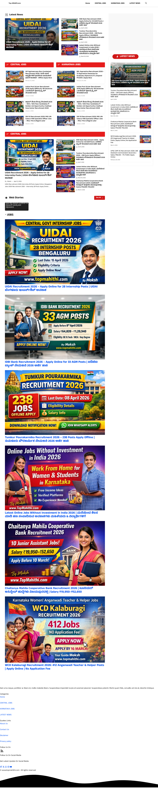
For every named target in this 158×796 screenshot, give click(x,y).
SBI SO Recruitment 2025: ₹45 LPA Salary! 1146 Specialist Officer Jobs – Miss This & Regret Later (38, 118)
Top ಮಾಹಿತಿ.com (15, 3)
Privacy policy (5, 741)
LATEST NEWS (134, 3)
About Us (4, 723)
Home (87, 3)
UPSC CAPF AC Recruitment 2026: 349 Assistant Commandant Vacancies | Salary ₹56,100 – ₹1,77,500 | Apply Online (124, 154)
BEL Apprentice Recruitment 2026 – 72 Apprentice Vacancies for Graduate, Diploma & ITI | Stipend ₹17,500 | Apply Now (90, 74)
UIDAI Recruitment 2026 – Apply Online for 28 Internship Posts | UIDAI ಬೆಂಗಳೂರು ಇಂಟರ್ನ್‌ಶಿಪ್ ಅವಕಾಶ (28, 175)
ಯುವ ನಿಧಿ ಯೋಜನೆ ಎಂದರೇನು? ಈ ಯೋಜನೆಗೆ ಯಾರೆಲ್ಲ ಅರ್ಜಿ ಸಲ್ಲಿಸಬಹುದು (17, 205)
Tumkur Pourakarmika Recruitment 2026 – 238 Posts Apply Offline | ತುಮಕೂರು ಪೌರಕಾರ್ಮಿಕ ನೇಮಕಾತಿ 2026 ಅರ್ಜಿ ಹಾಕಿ (91, 35)
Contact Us (4, 729)
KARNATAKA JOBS (118, 3)
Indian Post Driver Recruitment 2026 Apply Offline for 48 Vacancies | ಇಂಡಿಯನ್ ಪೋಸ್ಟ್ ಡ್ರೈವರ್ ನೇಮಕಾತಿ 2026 (38, 89)
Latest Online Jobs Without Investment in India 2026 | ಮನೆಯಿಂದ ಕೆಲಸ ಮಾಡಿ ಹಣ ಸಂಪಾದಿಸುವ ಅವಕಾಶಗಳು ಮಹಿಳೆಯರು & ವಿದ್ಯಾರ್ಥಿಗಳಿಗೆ (89, 49)
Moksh (9, 181)
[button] (146, 3)
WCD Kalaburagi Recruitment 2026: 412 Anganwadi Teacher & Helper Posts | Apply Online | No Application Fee (54, 667)
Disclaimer (4, 735)
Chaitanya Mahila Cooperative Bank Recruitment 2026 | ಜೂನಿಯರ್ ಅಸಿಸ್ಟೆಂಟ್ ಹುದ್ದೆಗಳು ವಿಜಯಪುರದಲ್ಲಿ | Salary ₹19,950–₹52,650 (89, 184)
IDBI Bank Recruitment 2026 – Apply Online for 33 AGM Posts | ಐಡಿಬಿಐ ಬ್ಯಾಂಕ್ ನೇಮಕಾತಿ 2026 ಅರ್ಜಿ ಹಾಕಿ (91, 22)
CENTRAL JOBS (100, 3)
